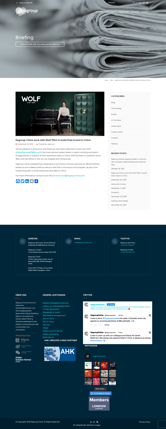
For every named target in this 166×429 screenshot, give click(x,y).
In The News (116, 120)
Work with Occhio (118, 184)
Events (114, 114)
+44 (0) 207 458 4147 (127, 252)
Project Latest (117, 132)
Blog (111, 80)
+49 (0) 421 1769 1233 (25, 3)
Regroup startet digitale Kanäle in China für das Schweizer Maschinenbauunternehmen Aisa (128, 162)
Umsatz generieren (51, 309)
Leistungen (110, 12)
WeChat (114, 144)
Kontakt (145, 12)
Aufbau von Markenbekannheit (56, 306)
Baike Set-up (48, 337)
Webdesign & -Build (51, 312)
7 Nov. (120, 332)
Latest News (116, 126)
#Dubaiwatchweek (111, 318)
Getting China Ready (119, 201)
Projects (114, 138)
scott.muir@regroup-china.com (70, 176)
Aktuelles (135, 12)
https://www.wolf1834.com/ (28, 152)
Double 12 (115, 192)
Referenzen (124, 12)
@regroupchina (110, 315)
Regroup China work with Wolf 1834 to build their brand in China (132, 80)
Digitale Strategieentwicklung (55, 303)
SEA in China (48, 322)
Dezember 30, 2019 (24, 144)
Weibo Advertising (50, 334)
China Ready (116, 108)
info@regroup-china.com (83, 242)
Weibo (45, 328)
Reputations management (54, 315)
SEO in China (48, 318)
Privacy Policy (144, 422)
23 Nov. (120, 315)
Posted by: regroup (45, 144)
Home (106, 80)
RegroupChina (96, 315)
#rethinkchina (96, 341)
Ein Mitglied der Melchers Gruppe (86, 425)
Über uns (99, 12)
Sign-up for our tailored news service (39, 44)
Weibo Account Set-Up (52, 331)
